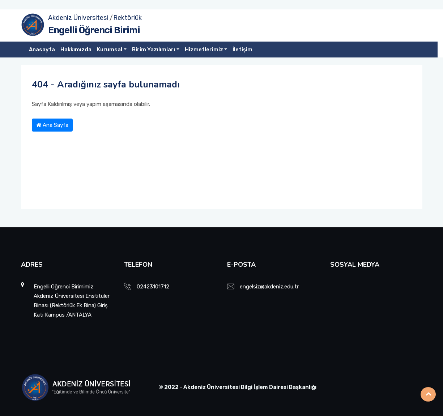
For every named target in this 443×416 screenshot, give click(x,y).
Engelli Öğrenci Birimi (94, 30)
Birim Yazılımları (153, 49)
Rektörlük (127, 18)
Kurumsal (109, 49)
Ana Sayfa (52, 125)
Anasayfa (42, 49)
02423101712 (153, 286)
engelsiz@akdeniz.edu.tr (269, 286)
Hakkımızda (75, 49)
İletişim (242, 49)
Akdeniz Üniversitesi (78, 18)
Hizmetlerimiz (204, 49)
